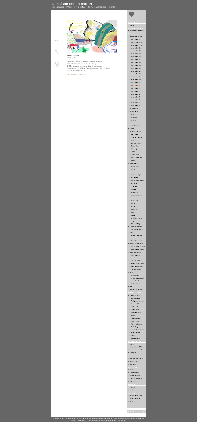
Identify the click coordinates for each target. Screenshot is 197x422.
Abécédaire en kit (136, 241)
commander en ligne (136, 395)
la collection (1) (135, 105)
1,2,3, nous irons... (136, 284)
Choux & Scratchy (136, 143)
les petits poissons (136, 281)
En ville (133, 215)
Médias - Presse (135, 375)
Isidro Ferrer (134, 134)
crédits (101, 420)
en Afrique (134, 186)
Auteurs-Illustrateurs (136, 378)
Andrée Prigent (135, 332)
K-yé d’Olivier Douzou (137, 249)
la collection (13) (136, 71)
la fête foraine (135, 166)
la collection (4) (135, 97)
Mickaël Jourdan (136, 312)
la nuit (133, 203)
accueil (132, 25)
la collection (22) (136, 39)
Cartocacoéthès (136, 269)
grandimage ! (134, 163)
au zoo (133, 206)
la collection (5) (135, 94)
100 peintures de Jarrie (138, 246)
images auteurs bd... (137, 42)
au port (133, 198)
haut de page (122, 420)
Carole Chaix (135, 146)
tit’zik (131, 272)
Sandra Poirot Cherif (137, 330)
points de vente (134, 361)
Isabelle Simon (135, 338)
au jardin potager (136, 175)
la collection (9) (135, 82)
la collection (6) (135, 91)
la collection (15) (136, 65)
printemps (134, 117)
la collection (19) (136, 54)
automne (133, 120)
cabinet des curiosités (137, 180)
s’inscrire (132, 387)
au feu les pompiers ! (137, 278)
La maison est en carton (84, 420)
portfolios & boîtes (135, 131)
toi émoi (133, 238)
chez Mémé (134, 192)
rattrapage (134, 123)
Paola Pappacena (136, 327)
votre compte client (135, 398)
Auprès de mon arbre (137, 263)
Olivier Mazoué (135, 318)
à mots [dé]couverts (136, 226)
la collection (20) (136, 51)
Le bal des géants (136, 218)
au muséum (134, 200)
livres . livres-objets (135, 252)
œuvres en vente (135, 295)
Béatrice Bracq (135, 298)
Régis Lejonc (135, 149)
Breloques (133, 352)
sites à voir (133, 364)
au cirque (134, 183)
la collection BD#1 (136, 45)
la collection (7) (135, 88)
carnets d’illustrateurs (136, 243)
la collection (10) (136, 79)
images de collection (136, 36)
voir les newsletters (135, 390)
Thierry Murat (135, 154)
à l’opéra (133, 169)
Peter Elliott (134, 306)
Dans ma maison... (136, 260)
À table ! (133, 212)
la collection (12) (136, 74)
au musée (134, 172)
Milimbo (132, 344)
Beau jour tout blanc (137, 266)
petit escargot (135, 275)
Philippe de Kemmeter (137, 301)
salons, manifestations (136, 358)
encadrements (134, 108)
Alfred (133, 140)
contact (132, 401)
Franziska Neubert (136, 157)
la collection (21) (136, 48)
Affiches (132, 128)
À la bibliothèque (136, 224)
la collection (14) (136, 68)
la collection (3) (135, 100)
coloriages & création (136, 289)
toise (131, 286)
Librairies (132, 370)
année (133, 114)
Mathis (133, 151)
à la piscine (134, 177)
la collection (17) (136, 59)
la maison (134, 189)
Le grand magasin (136, 221)
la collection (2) (135, 102)
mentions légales (110, 420)
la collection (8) (135, 85)
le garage (134, 209)
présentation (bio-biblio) (137, 30)
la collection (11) (136, 77)
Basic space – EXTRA (136, 350)
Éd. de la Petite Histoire (137, 347)
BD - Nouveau (135, 126)
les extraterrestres (136, 195)
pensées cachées (136, 235)
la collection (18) (136, 56)
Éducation (133, 381)
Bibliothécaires (134, 372)
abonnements (134, 111)
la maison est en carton (71, 4)
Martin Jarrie (135, 309)
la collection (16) (136, 62)
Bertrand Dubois (136, 304)
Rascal (133, 160)
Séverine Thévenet (136, 137)
